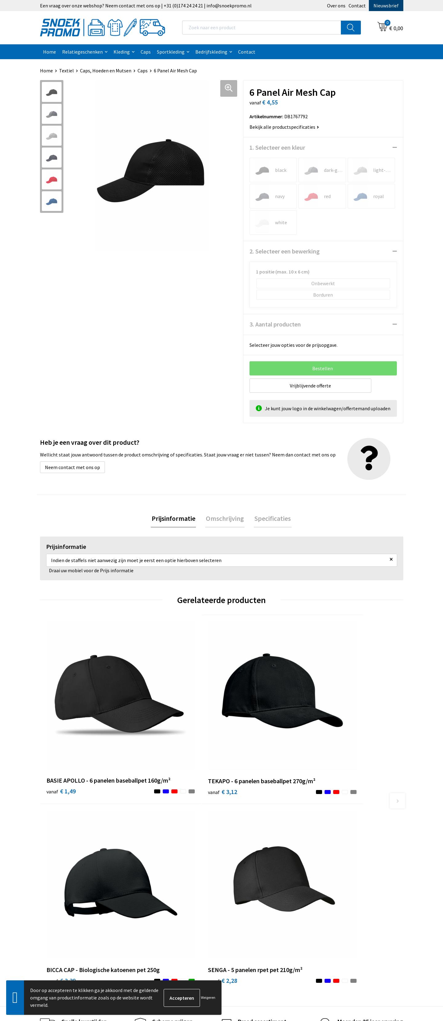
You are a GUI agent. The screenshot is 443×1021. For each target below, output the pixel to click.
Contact (357, 5)
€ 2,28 (333, 730)
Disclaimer (240, 852)
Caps (146, 52)
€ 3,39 (242, 730)
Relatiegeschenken (82, 52)
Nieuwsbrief (386, 5)
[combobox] (261, 27)
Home (49, 52)
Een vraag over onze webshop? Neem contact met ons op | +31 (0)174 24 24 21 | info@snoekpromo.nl (146, 5)
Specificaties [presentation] (271, 518)
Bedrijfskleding (211, 52)
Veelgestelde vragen (160, 852)
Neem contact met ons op (72, 467)
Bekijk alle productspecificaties (284, 127)
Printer (326, 833)
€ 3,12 (151, 730)
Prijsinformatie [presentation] (175, 518)
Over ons (336, 5)
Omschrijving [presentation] (225, 518)
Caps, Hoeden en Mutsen (105, 70)
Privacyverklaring (247, 842)
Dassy (325, 823)
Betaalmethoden (157, 861)
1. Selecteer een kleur (277, 147)
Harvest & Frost (335, 842)
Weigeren (208, 997)
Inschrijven (378, 964)
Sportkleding (171, 52)
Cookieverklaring (247, 833)
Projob (326, 852)
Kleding (122, 52)
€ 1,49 (61, 730)
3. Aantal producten (275, 324)
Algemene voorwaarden (254, 823)
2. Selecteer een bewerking (284, 251)
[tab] (175, 519)
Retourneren (152, 870)
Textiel (66, 70)
